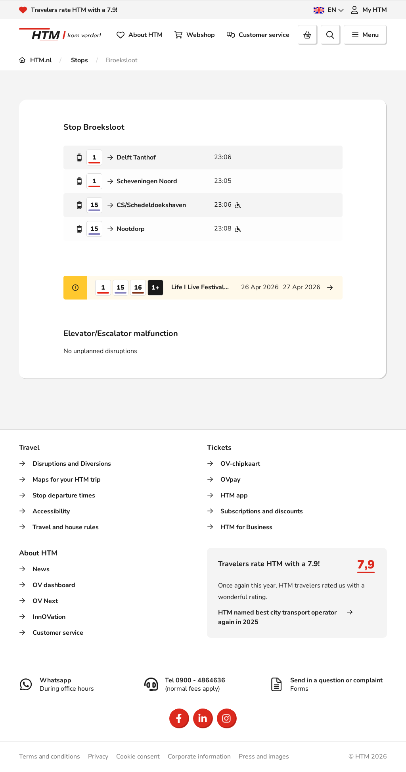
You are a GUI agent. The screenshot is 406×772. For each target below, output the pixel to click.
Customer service (258, 35)
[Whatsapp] (77, 684)
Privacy (98, 756)
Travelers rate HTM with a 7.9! (75, 10)
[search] (331, 35)
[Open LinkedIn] (203, 718)
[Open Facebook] (179, 718)
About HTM (140, 35)
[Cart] (308, 35)
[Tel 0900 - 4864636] (203, 684)
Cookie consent (138, 756)
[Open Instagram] (227, 718)
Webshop (194, 35)
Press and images (264, 756)
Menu (365, 35)
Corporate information (199, 756)
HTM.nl (35, 60)
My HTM (368, 10)
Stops (78, 60)
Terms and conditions (49, 756)
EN (329, 10)
